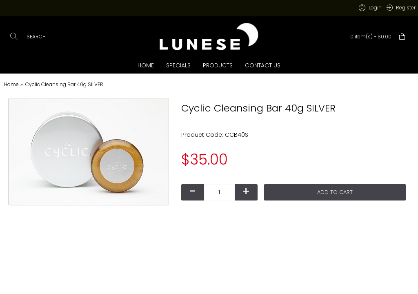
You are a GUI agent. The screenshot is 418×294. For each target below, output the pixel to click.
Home (11, 84)
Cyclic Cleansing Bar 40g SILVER (64, 84)
